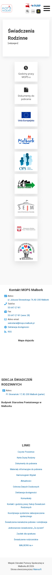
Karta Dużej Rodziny (26, 457)
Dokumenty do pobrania (26, 463)
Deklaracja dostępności (18, 327)
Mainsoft (37, 569)
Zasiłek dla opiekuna (26, 533)
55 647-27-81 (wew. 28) (19, 315)
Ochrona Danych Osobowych (26, 486)
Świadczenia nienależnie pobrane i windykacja (26, 522)
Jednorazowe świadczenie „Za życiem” (26, 528)
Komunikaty (26, 498)
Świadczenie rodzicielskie (26, 539)
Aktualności (26, 481)
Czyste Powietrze (26, 452)
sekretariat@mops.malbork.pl (21, 323)
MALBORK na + (26, 545)
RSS (10, 331)
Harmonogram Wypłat (26, 475)
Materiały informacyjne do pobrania (26, 469)
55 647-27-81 (14, 307)
